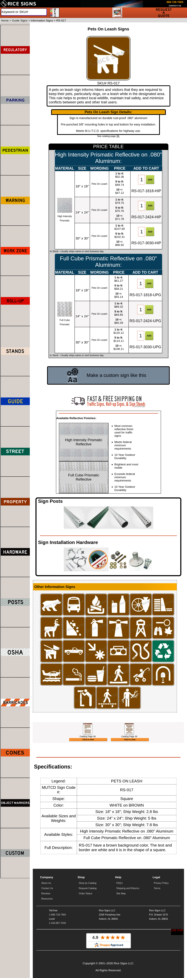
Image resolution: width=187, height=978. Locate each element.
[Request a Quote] (164, 12)
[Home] (18, 3)
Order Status (85, 930)
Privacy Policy (161, 920)
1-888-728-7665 (57, 951)
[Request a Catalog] (117, 12)
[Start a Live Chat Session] (177, 932)
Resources (47, 935)
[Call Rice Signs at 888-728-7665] (175, 2)
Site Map (121, 930)
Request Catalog (88, 925)
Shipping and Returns (127, 925)
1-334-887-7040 (57, 960)
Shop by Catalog (87, 920)
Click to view (88, 777)
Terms (157, 925)
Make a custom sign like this (116, 375)
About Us (46, 920)
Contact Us (47, 925)
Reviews (45, 930)
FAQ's (119, 920)
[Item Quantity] (141, 179)
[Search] (24, 12)
